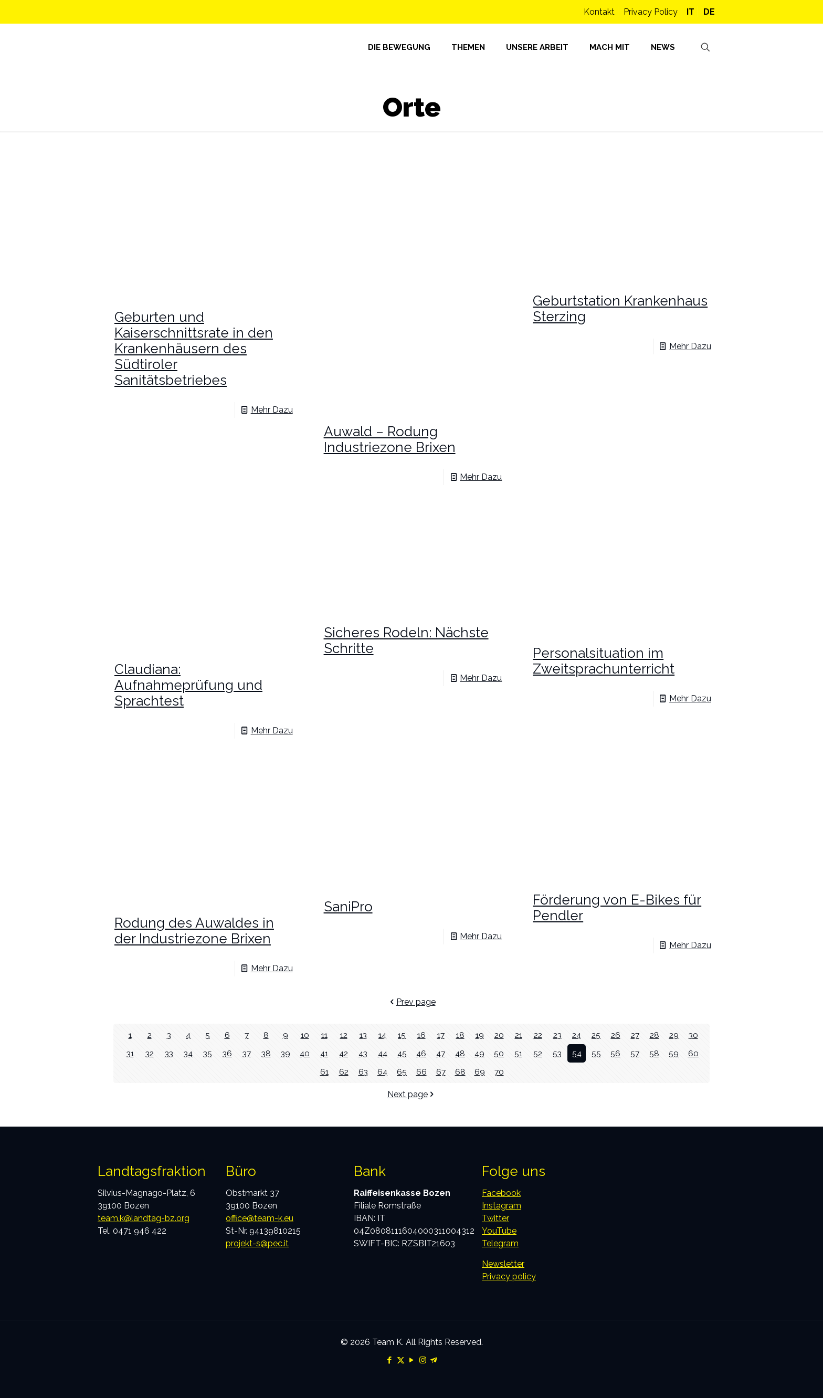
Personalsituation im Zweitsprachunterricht (603, 661)
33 (169, 1053)
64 (382, 1072)
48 (460, 1053)
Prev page (412, 1002)
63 (363, 1072)
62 (344, 1072)
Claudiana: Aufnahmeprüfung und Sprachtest (188, 685)
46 (421, 1053)
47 (441, 1053)
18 (460, 1035)
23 (557, 1035)
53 (557, 1053)
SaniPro (348, 907)
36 (227, 1053)
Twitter (495, 1218)
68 (460, 1072)
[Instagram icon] (423, 1360)
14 (382, 1035)
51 (518, 1053)
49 (479, 1053)
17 (441, 1035)
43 (363, 1053)
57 (635, 1053)
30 (693, 1035)
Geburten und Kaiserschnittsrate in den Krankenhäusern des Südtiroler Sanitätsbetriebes (193, 348)
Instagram (501, 1206)
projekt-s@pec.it (257, 1243)
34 (188, 1053)
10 (304, 1035)
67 (441, 1072)
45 (402, 1053)
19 (479, 1035)
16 (421, 1035)
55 (596, 1053)
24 (577, 1035)
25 (596, 1035)
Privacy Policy (651, 12)
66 (421, 1072)
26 (615, 1035)
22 (538, 1035)
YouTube (499, 1231)
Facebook (501, 1193)
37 (246, 1053)
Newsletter (503, 1264)
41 (324, 1053)
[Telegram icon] (434, 1360)
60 (693, 1053)
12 (344, 1035)
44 (382, 1053)
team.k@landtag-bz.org (143, 1218)
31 (130, 1053)
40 (305, 1053)
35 (208, 1053)
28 (654, 1035)
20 (499, 1035)
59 (674, 1053)
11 (324, 1035)
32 (149, 1053)
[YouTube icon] (412, 1360)
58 (654, 1053)
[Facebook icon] (390, 1360)
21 (518, 1035)
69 (479, 1072)
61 (324, 1072)
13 (363, 1035)
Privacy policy (509, 1276)
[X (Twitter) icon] (401, 1360)
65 (402, 1072)
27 (635, 1035)
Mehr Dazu (272, 410)
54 (577, 1053)
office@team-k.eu (259, 1218)
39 (285, 1053)
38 (266, 1053)
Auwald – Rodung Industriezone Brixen (390, 439)
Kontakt (599, 12)
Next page (411, 1094)
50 (499, 1053)
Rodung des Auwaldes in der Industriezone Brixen (194, 931)
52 (538, 1053)
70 (499, 1072)
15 (402, 1035)
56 (615, 1053)
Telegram (500, 1243)
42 (344, 1053)
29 (674, 1035)
